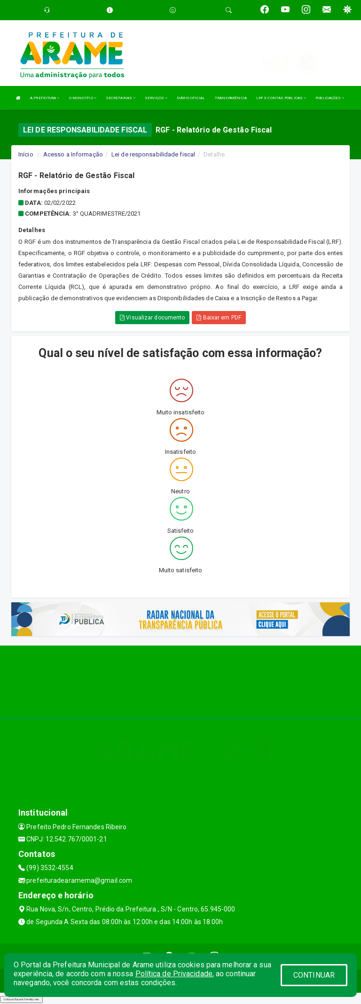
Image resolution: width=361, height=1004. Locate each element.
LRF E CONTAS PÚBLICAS (281, 98)
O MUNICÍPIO (82, 98)
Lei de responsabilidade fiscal (153, 154)
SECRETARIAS (120, 98)
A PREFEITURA (44, 98)
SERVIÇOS (156, 98)
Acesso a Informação (73, 154)
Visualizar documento (152, 317)
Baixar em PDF (218, 317)
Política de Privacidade (173, 973)
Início (25, 154)
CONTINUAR (314, 975)
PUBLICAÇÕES (329, 98)
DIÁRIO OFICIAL (191, 98)
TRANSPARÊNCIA (231, 98)
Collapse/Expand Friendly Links (21, 999)
